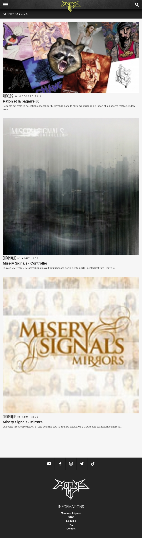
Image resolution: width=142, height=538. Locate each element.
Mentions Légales (71, 513)
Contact (71, 528)
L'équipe (71, 520)
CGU (71, 517)
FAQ (71, 524)
